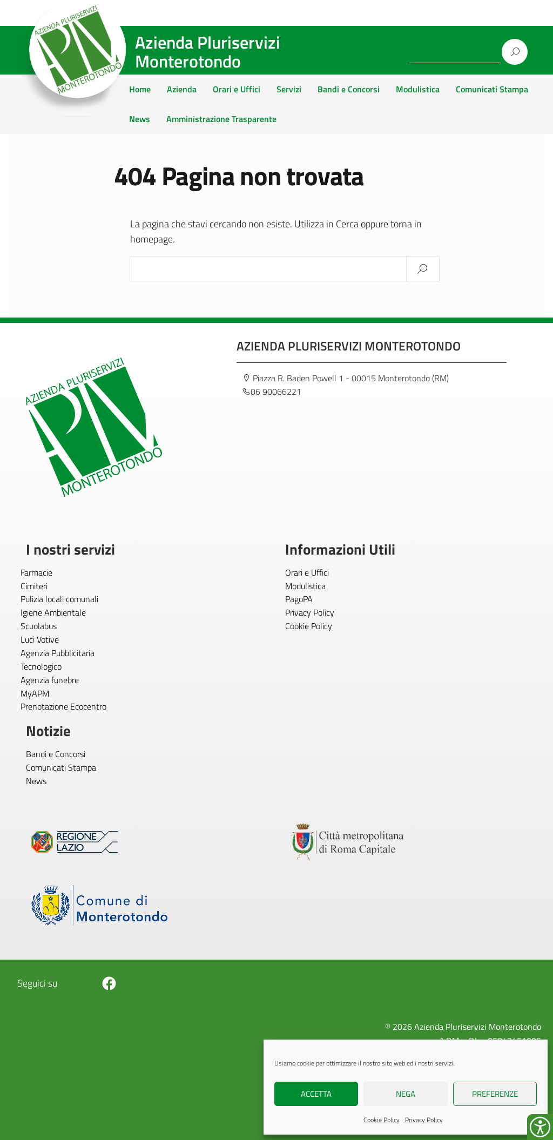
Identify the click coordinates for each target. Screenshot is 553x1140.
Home (140, 89)
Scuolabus (39, 625)
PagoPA (299, 598)
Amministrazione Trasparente (221, 118)
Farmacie (36, 572)
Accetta (316, 1094)
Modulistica (418, 89)
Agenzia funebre (50, 679)
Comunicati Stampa (492, 89)
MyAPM (35, 693)
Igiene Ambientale (53, 612)
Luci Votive (40, 639)
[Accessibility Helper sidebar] (540, 1127)
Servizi (288, 89)
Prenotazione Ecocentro (63, 706)
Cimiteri (34, 585)
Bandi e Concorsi (349, 89)
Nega (405, 1094)
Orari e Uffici (236, 89)
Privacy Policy (424, 1120)
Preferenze (495, 1094)
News (139, 118)
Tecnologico (41, 666)
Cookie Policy (381, 1120)
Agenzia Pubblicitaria (58, 652)
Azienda (182, 89)
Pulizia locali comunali (59, 598)
